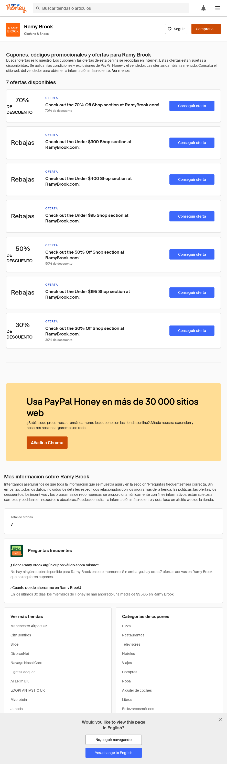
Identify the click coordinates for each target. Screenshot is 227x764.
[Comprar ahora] (206, 29)
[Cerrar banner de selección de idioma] (220, 719)
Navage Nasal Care (26, 662)
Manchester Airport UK (29, 626)
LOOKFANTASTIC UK (27, 690)
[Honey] (16, 8)
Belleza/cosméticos (138, 708)
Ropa (126, 681)
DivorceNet (19, 653)
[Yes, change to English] (113, 753)
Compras (129, 672)
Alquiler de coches (137, 690)
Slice (14, 644)
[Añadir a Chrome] (47, 442)
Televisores (131, 644)
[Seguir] (176, 29)
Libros (127, 699)
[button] (218, 8)
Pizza (126, 626)
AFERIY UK (19, 681)
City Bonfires (20, 635)
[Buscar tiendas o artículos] (111, 8)
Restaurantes (133, 635)
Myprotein (18, 699)
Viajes (127, 662)
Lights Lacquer (22, 672)
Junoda (16, 708)
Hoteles (128, 653)
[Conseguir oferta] (191, 106)
